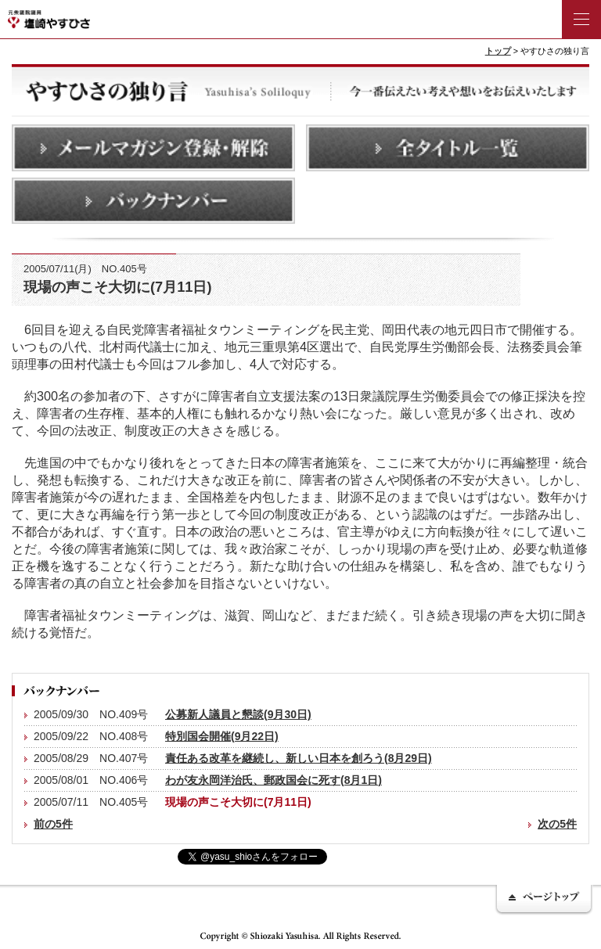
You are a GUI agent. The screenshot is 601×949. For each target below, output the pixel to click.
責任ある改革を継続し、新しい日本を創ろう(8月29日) (298, 758)
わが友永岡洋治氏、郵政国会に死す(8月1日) (273, 780)
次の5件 (557, 824)
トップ (498, 51)
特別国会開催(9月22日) (222, 736)
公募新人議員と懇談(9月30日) (238, 714)
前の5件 (53, 824)
